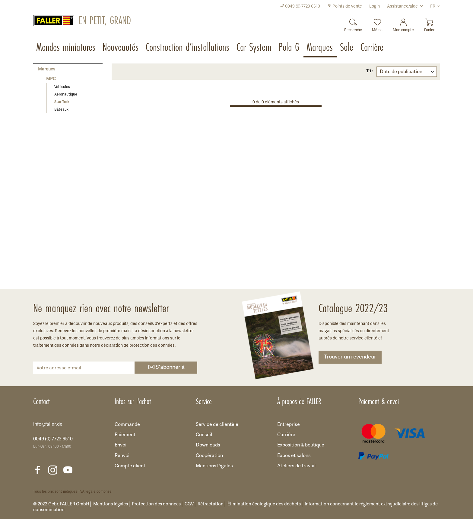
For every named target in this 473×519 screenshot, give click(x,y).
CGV (189, 504)
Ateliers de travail (296, 466)
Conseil (204, 435)
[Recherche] (353, 23)
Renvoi (122, 456)
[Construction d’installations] (188, 47)
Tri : (369, 71)
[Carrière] (372, 47)
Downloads (208, 445)
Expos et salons (294, 456)
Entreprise (288, 425)
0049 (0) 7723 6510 (300, 6)
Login (374, 6)
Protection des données (156, 504)
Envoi (120, 445)
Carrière (286, 435)
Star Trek (61, 102)
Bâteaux (61, 109)
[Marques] (320, 47)
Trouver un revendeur (350, 357)
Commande (127, 425)
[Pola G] (289, 47)
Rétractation (211, 504)
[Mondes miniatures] (66, 47)
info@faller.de (47, 424)
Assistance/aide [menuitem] (403, 6)
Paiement (125, 435)
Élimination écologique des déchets (264, 504)
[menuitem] (300, 6)
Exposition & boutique (300, 445)
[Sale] (347, 47)
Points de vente (344, 6)
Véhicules (62, 87)
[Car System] (254, 47)
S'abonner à (166, 367)
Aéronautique (65, 94)
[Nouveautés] (121, 47)
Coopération (209, 456)
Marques (46, 69)
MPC (51, 79)
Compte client (130, 466)
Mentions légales (214, 466)
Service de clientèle (217, 425)
